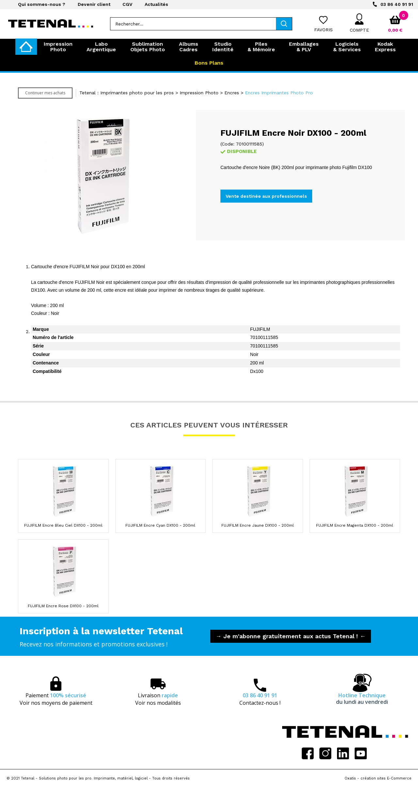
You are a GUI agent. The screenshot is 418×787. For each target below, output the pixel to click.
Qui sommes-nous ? (41, 4)
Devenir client (94, 4)
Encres (231, 92)
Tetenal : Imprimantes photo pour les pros (126, 92)
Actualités (156, 4)
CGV (127, 4)
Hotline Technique (362, 698)
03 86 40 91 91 (396, 4)
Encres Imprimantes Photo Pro (279, 92)
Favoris (323, 29)
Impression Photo (199, 92)
